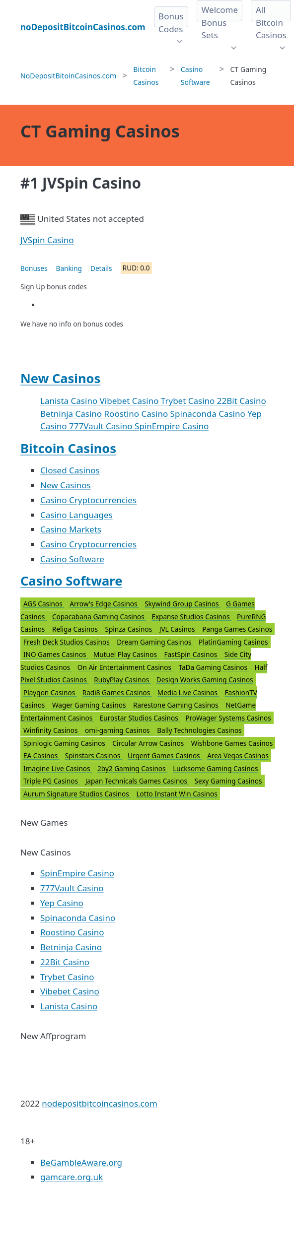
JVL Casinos (178, 629)
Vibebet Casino (130, 400)
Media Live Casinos (188, 692)
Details (101, 268)
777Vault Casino (102, 426)
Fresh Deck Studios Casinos (67, 642)
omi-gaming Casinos (118, 730)
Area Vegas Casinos (238, 755)
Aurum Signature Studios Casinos (77, 793)
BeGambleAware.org (81, 1162)
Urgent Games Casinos (165, 755)
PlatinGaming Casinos (233, 642)
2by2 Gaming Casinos (132, 768)
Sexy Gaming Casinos (228, 781)
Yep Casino (61, 903)
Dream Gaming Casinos (155, 642)
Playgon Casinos (50, 692)
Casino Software (72, 559)
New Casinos (60, 378)
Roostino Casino (137, 413)
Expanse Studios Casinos (191, 616)
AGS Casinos (43, 603)
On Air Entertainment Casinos (125, 667)
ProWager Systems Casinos (228, 718)
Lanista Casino (70, 400)
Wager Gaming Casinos (90, 705)
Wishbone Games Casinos (232, 743)
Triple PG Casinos (51, 781)
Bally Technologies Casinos (199, 730)
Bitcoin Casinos (68, 448)
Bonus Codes (171, 22)
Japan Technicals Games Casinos (137, 781)
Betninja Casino (72, 413)
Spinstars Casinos (93, 755)
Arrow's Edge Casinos (104, 603)
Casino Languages (76, 515)
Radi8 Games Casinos (117, 692)
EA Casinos (41, 755)
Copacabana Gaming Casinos (99, 616)
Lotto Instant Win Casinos (176, 793)
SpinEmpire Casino (172, 426)
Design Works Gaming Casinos (204, 679)
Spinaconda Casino (209, 413)
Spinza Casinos (129, 629)
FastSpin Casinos (191, 654)
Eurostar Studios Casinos (140, 718)
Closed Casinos (70, 470)
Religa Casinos (76, 629)
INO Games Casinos (55, 654)
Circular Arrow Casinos (148, 743)
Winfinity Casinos (51, 730)
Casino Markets (70, 529)
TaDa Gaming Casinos (213, 667)
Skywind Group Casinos (182, 603)
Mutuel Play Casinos (125, 654)
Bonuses (34, 268)
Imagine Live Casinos (57, 768)
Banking (69, 268)
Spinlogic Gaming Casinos (65, 743)
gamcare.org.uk (71, 1177)
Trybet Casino (189, 400)
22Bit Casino (241, 400)
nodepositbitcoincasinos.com (99, 1103)
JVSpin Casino (47, 240)
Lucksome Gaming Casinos (215, 768)
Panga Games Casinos (237, 629)
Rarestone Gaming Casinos (176, 705)
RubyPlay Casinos (122, 679)
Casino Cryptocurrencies (88, 500)
